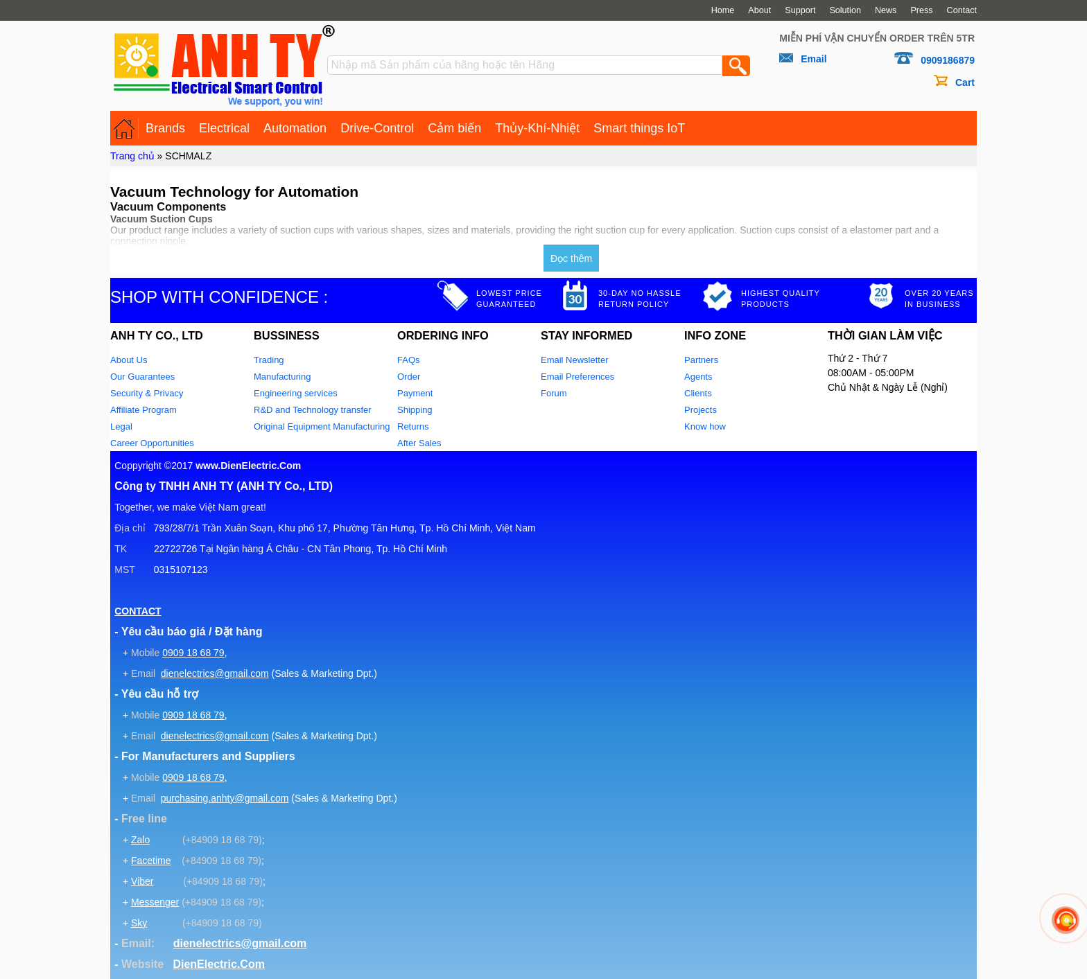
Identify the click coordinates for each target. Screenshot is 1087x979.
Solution (845, 10)
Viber (142, 881)
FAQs (408, 360)
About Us (128, 360)
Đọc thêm (571, 258)
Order (408, 376)
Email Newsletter (575, 360)
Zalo (140, 839)
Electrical (224, 128)
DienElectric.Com (218, 964)
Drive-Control (377, 128)
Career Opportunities (152, 443)
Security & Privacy (146, 393)
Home (723, 10)
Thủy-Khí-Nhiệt (537, 128)
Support (800, 10)
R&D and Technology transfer (313, 410)
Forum (554, 393)
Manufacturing (282, 376)
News (886, 10)
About (759, 10)
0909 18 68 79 (193, 652)
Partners (701, 360)
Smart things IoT (639, 128)
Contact (962, 10)
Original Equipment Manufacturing (322, 426)
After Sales (419, 443)
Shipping (415, 410)
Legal (121, 426)
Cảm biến (454, 128)
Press (921, 10)
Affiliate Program (143, 410)
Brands (165, 128)
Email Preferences (577, 376)
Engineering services (296, 393)
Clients (698, 393)
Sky (139, 922)
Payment (415, 393)
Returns (413, 426)
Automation (295, 128)
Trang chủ (132, 155)
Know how (705, 426)
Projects (700, 410)
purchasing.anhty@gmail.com (225, 798)
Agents (698, 376)
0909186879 (948, 60)
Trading (269, 360)
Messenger (155, 902)
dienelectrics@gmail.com (215, 673)
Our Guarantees (142, 376)
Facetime (151, 860)
